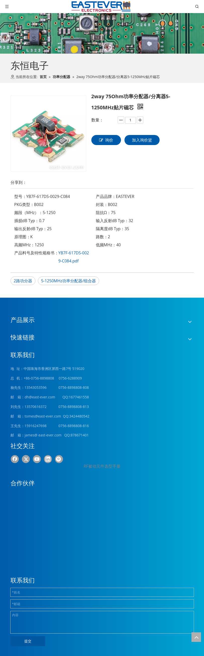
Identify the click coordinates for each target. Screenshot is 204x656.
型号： (20, 196)
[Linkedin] (48, 459)
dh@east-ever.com (40, 397)
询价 (106, 140)
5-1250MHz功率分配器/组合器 (68, 281)
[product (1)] (102, 33)
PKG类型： (24, 204)
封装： (102, 204)
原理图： (22, 236)
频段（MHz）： (28, 212)
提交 (27, 641)
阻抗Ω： (103, 212)
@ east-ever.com (47, 435)
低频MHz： (106, 245)
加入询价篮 (142, 140)
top (196, 637)
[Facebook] (15, 459)
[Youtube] (37, 459)
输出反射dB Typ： (30, 228)
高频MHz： (24, 245)
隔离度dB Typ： (110, 228)
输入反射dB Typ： (112, 220)
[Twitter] (26, 459)
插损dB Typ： (26, 220)
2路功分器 (23, 281)
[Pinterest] (59, 459)
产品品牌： (106, 196)
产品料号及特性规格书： (36, 253)
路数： (102, 236)
